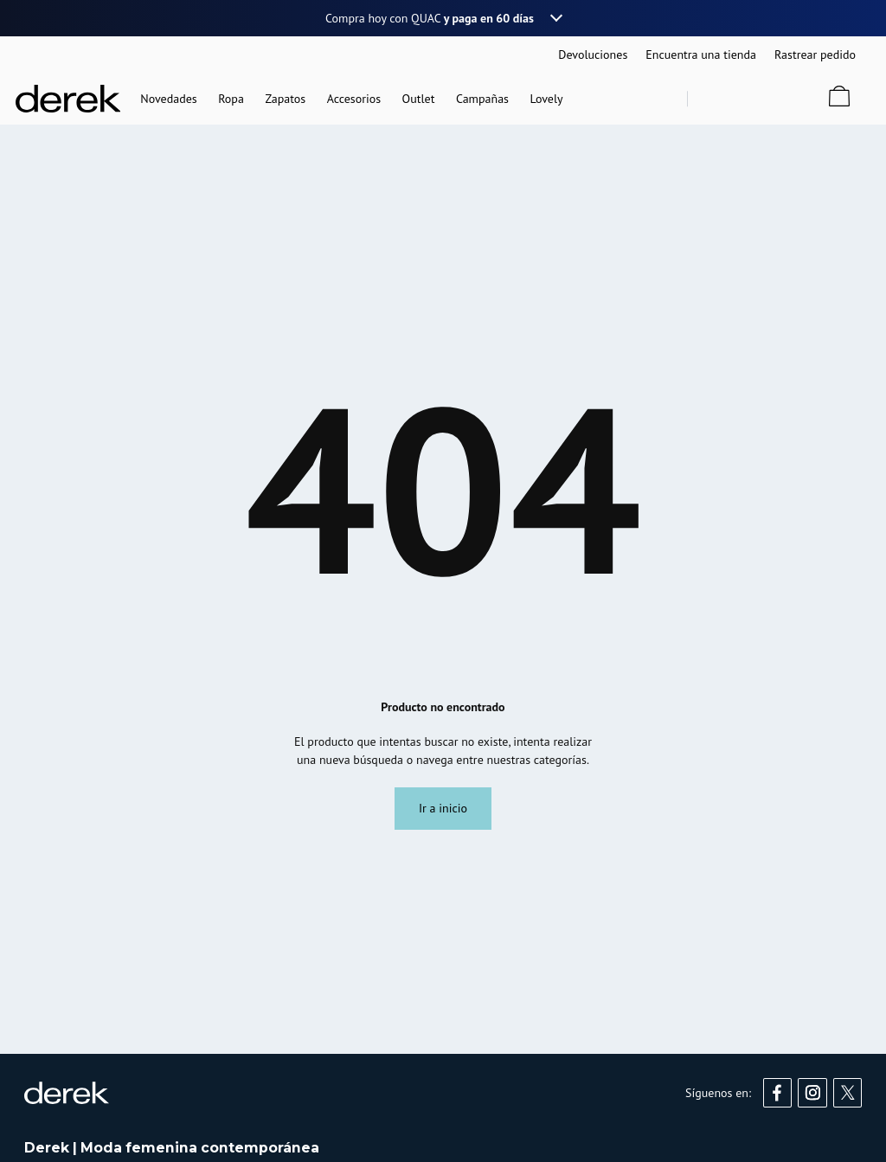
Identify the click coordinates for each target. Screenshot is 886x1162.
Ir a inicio (443, 808)
